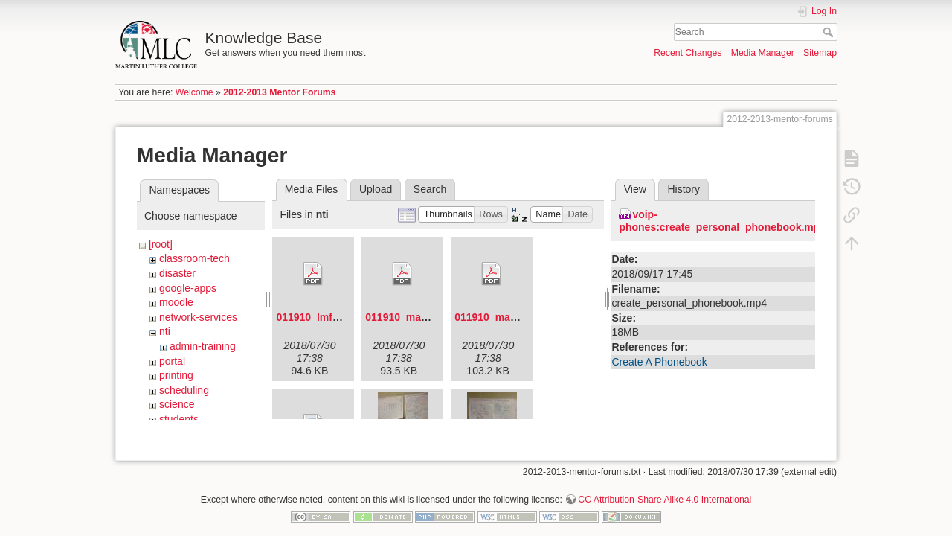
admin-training (203, 346)
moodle (176, 302)
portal (172, 361)
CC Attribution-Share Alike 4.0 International (664, 487)
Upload (375, 189)
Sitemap (820, 53)
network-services (198, 317)
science (176, 404)
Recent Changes (687, 53)
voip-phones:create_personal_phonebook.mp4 (722, 220)
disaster (177, 273)
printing (176, 375)
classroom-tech (194, 258)
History (683, 189)
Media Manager (762, 53)
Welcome (194, 92)
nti (164, 331)
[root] (161, 244)
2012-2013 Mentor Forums (279, 92)
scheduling (184, 390)
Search (830, 32)
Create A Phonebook (659, 362)
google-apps (187, 288)
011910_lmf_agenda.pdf (334, 317)
